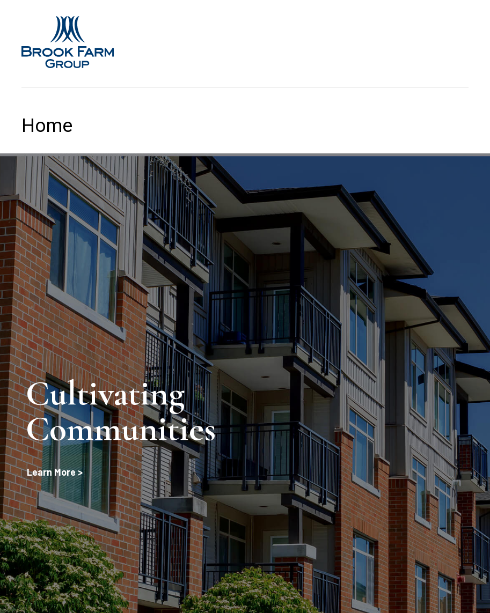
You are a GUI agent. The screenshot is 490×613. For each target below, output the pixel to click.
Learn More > (55, 472)
